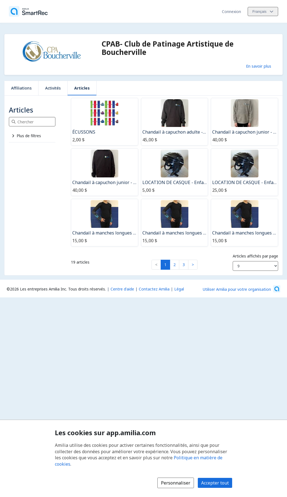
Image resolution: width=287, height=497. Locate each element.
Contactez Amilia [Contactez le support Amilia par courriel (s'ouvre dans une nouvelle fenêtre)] (154, 289)
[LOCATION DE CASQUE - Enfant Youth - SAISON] (244, 172)
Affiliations (21, 88)
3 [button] (184, 264)
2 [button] (174, 264)
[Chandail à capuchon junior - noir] (104, 172)
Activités (53, 88)
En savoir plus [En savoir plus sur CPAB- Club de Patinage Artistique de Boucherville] (258, 66)
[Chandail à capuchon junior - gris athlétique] (244, 121)
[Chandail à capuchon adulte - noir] (174, 121)
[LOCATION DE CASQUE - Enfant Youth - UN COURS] (174, 172)
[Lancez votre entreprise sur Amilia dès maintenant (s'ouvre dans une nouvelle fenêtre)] (241, 288)
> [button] (193, 264)
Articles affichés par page (255, 256)
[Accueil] (28, 11)
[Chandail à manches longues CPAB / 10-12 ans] (104, 222)
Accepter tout (215, 483)
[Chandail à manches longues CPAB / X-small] (244, 222)
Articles (82, 88)
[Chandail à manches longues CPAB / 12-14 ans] (174, 222)
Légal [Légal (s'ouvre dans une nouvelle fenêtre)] (179, 289)
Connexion (231, 11)
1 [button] (165, 264)
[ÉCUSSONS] (104, 121)
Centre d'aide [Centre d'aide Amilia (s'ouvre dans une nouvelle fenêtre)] (122, 289)
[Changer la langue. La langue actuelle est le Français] (263, 11)
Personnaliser (175, 483)
